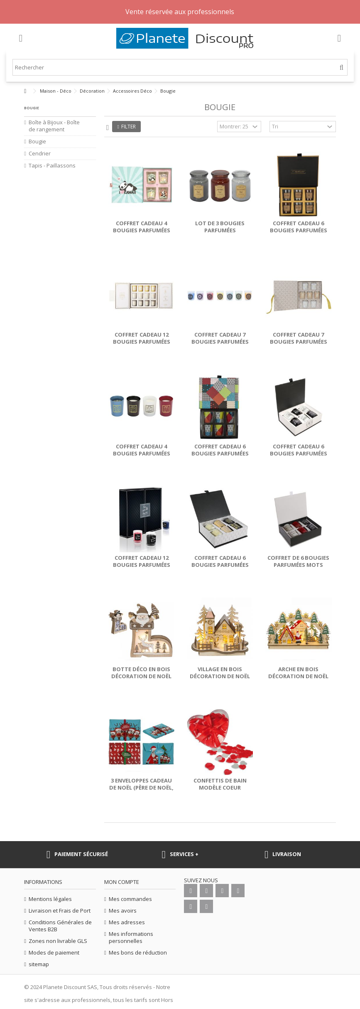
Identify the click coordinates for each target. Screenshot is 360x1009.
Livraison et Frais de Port (60, 910)
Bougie (37, 141)
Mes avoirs (123, 910)
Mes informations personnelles (131, 937)
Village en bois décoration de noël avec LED (220, 676)
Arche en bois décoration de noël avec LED (298, 676)
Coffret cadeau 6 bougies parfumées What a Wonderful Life (220, 568)
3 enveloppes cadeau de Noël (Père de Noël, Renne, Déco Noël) (141, 787)
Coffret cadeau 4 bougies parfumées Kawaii (141, 230)
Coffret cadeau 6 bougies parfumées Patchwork (220, 453)
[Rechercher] (341, 67)
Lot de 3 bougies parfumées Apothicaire (220, 230)
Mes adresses (127, 922)
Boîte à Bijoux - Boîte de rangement (54, 126)
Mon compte (121, 882)
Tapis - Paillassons (52, 165)
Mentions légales (50, 899)
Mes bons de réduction (138, 952)
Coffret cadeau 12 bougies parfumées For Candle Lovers (141, 565)
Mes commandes (130, 899)
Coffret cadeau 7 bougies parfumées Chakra (220, 341)
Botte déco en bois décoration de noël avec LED (141, 676)
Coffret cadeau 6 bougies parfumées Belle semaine (298, 453)
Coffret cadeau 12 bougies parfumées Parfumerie (141, 341)
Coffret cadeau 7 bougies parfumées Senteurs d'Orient (298, 341)
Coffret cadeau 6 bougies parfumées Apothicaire (298, 230)
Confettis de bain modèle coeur (220, 784)
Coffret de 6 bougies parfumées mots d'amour (298, 565)
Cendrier (40, 153)
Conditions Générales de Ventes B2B (60, 926)
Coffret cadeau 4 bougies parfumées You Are (141, 453)
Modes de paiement (54, 952)
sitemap (39, 964)
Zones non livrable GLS (58, 941)
